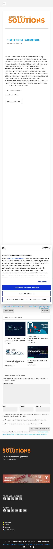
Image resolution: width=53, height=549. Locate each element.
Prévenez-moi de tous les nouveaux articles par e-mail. (23, 424)
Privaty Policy (38, 544)
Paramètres (42, 281)
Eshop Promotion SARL (20, 541)
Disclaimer (29, 544)
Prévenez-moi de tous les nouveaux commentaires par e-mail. (26, 420)
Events (19, 43)
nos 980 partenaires (16, 258)
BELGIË (7, 525)
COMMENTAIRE (8, 383)
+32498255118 (11, 459)
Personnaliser (26, 293)
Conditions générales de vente (13, 544)
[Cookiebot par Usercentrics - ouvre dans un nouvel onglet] (42, 248)
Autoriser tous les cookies (26, 288)
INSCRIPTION (13, 101)
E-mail (22, 406)
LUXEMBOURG (9, 529)
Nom (5, 406)
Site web (38, 406)
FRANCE (7, 527)
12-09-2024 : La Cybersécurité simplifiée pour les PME (38, 338)
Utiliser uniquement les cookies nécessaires (26, 299)
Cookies (47, 544)
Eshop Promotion (43, 541)
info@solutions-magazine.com (17, 457)
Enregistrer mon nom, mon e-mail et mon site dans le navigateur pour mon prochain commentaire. (26, 415)
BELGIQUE (8, 522)
